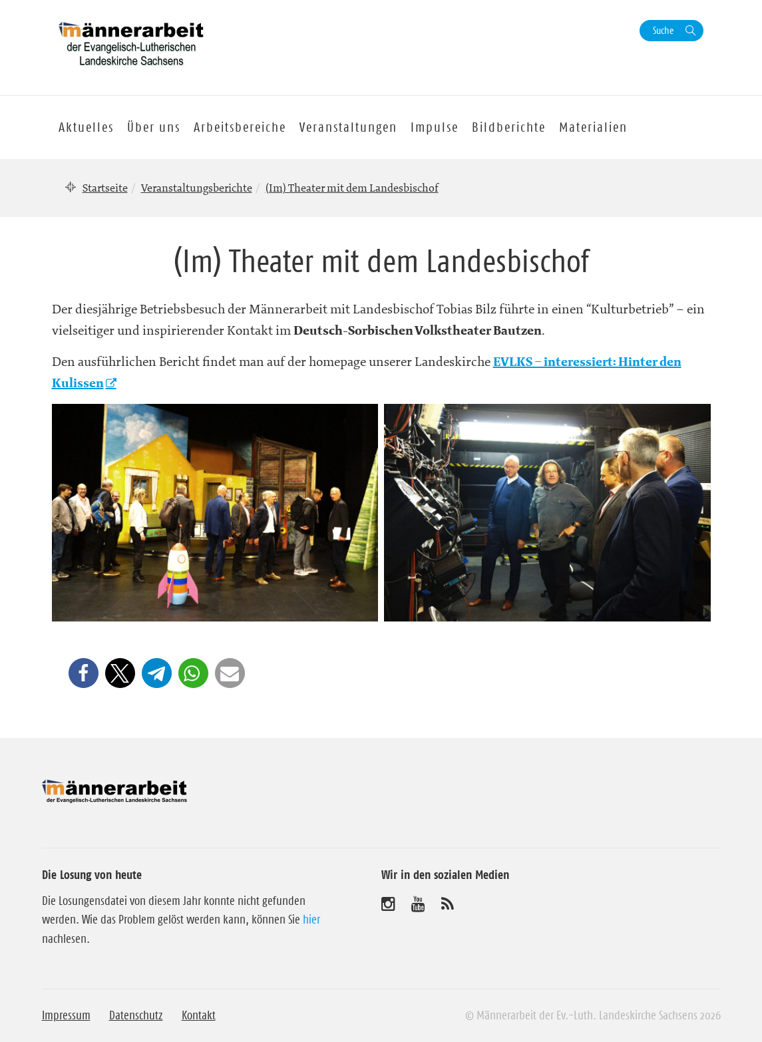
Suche (663, 30)
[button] (83, 673)
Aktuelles (86, 127)
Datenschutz (136, 1015)
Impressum (66, 1015)
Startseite (105, 187)
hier (311, 919)
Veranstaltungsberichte (196, 187)
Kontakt (199, 1015)
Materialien (593, 127)
